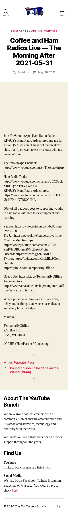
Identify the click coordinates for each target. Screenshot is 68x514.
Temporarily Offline (26, 31)
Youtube (50, 31)
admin (25, 72)
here (47, 467)
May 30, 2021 (46, 72)
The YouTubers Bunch (30, 506)
